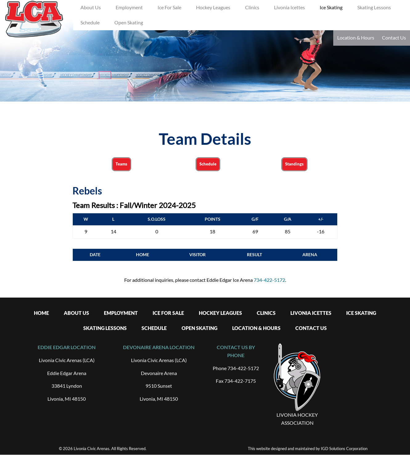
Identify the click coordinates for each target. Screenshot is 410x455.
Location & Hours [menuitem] (256, 328)
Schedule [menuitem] (90, 22)
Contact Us (394, 37)
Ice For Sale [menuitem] (169, 7)
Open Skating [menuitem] (128, 22)
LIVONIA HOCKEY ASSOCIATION (297, 419)
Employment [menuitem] (129, 7)
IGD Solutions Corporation (344, 448)
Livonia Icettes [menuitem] (289, 7)
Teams (121, 163)
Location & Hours (355, 37)
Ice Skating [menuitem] (331, 7)
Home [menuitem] (41, 313)
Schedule (207, 163)
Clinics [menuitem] (252, 7)
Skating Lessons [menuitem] (374, 7)
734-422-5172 (269, 280)
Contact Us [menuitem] (311, 328)
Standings (294, 163)
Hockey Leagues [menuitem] (213, 7)
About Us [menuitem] (90, 7)
